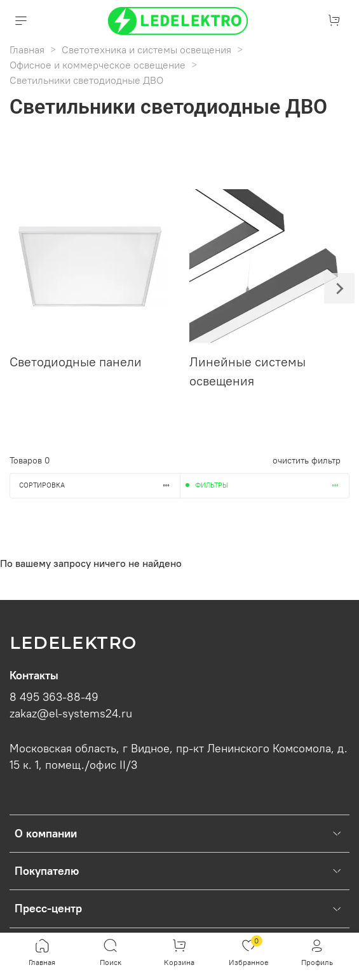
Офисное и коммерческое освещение (98, 64)
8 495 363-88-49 (54, 697)
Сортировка (99, 485)
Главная (27, 49)
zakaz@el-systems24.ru (71, 714)
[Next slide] (339, 288)
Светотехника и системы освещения (146, 49)
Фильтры (272, 485)
